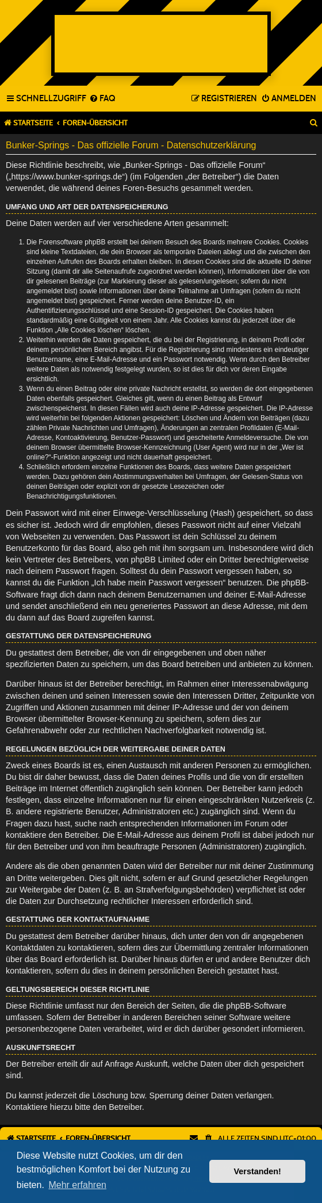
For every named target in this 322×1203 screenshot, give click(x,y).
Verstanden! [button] (257, 1171)
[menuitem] (102, 99)
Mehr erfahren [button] (77, 1185)
